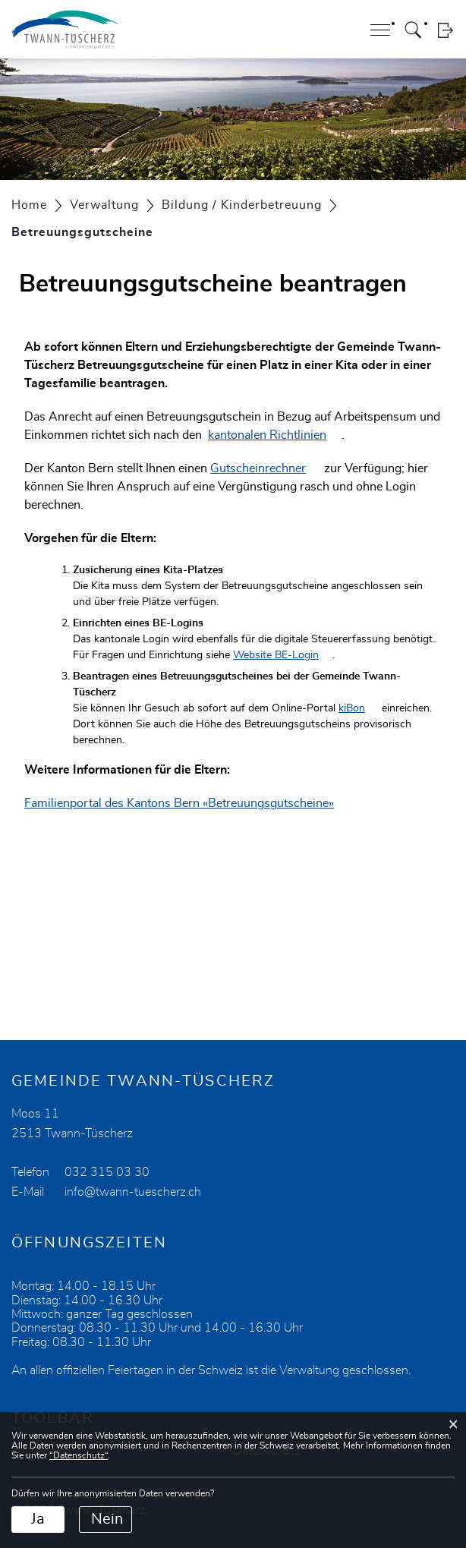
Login (445, 30)
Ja (38, 1519)
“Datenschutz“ (78, 1455)
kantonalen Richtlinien (275, 435)
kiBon (358, 708)
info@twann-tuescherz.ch (133, 1192)
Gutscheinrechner (265, 468)
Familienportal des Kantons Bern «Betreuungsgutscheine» (186, 803)
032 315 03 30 (107, 1172)
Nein (107, 1519)
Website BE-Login (282, 655)
